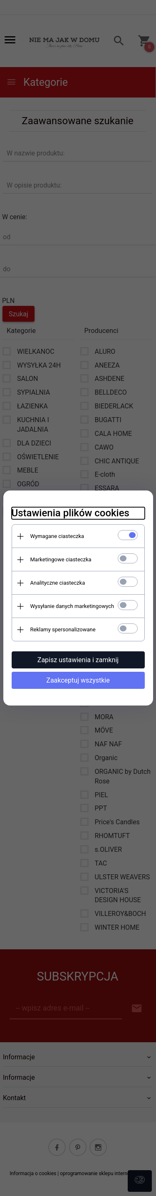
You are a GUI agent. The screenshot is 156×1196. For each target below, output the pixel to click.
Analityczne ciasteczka (57, 583)
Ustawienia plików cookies (70, 513)
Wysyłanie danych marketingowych (72, 606)
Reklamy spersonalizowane (63, 629)
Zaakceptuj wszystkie (77, 680)
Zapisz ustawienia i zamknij (78, 660)
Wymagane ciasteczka (57, 536)
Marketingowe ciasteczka (61, 559)
